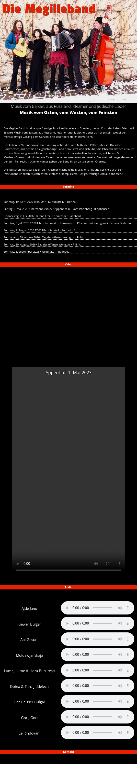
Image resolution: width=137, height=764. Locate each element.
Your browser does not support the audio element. (97, 607)
